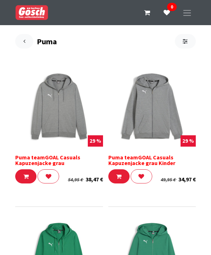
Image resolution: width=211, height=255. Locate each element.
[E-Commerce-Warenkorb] (147, 13)
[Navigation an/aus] (187, 13)
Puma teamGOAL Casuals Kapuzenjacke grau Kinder (141, 160)
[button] (25, 176)
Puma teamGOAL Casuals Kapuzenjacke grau (47, 160)
